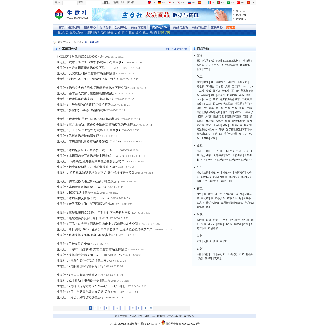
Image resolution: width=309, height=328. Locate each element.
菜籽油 (208, 258)
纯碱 (221, 129)
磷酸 (208, 125)
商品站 (154, 32)
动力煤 (247, 60)
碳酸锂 (231, 82)
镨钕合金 (220, 198)
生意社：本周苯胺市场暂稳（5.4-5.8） (82, 187)
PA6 (231, 150)
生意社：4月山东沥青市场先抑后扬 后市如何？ (88, 291)
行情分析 (106, 27)
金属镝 (200, 202)
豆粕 (241, 254)
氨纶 (223, 181)
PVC (205, 69)
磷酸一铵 (202, 107)
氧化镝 (205, 198)
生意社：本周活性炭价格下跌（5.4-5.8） (84, 198)
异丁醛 (230, 129)
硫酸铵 (205, 95)
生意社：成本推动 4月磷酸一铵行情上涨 (83, 280)
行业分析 (182, 48)
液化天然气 (212, 64)
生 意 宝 (240, 11)
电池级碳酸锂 (218, 82)
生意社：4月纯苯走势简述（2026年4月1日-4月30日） (92, 286)
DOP (199, 99)
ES (201, 2)
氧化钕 (249, 202)
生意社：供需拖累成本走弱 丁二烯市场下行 (86, 99)
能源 (200, 55)
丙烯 (218, 112)
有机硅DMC (203, 133)
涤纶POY (223, 159)
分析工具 (150, 315)
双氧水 (219, 120)
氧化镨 (200, 206)
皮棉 (206, 172)
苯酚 (199, 112)
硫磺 (199, 103)
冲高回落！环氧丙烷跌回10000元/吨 (80, 56)
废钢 (203, 224)
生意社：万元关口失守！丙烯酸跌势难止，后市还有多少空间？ (99, 223)
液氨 (238, 129)
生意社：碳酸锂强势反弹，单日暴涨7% (83, 218)
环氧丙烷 (232, 95)
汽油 (213, 60)
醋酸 (208, 90)
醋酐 (213, 95)
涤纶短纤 (214, 181)
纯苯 (199, 82)
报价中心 (90, 27)
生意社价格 (76, 32)
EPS (210, 159)
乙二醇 (236, 86)
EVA (203, 159)
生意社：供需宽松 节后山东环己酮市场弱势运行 (89, 119)
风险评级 (241, 15)
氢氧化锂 (242, 82)
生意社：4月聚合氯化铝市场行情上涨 (81, 260)
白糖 (206, 254)
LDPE (224, 150)
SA (230, 2)
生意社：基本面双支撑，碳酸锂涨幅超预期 (85, 93)
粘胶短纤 (240, 172)
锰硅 (208, 219)
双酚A (216, 90)
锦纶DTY (206, 176)
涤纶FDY (235, 159)
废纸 (215, 241)
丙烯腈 (223, 176)
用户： (58, 2)
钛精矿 (208, 116)
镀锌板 (228, 224)
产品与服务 (136, 315)
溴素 (215, 99)
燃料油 (237, 60)
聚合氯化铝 (238, 120)
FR (211, 2)
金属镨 (225, 202)
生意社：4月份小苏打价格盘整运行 (80, 297)
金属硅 (248, 194)
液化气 (225, 64)
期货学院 (164, 32)
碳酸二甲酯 (245, 107)
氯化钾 (248, 125)
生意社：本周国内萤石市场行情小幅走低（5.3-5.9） (91, 155)
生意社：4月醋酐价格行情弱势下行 (80, 266)
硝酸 (213, 138)
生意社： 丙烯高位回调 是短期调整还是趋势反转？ (90, 161)
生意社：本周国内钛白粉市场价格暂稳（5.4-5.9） (90, 141)
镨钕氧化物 (212, 202)
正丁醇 (235, 90)
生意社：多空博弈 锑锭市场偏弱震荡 (81, 110)
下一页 (148, 308)
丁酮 (214, 133)
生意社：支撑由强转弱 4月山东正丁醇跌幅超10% (89, 255)
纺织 (200, 167)
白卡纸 (224, 241)
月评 (173, 48)
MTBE (228, 60)
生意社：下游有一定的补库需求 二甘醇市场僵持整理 (92, 249)
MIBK (238, 112)
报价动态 (63, 32)
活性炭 (237, 133)
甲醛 (227, 107)
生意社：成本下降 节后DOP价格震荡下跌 (84, 62)
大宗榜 (88, 32)
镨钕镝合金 (236, 202)
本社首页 (63, 42)
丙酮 (245, 116)
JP (171, 2)
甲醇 (234, 107)
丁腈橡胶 (237, 155)
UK (151, 2)
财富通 (230, 27)
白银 (199, 194)
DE (161, 2)
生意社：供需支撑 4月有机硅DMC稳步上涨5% (87, 235)
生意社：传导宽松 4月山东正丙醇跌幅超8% (85, 203)
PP (198, 155)
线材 (245, 224)
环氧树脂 (245, 64)
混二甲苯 (228, 112)
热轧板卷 (235, 219)
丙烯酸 (210, 86)
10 (139, 308)
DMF (244, 86)
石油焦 (200, 64)
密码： (82, 2)
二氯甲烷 (247, 99)
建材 (200, 235)
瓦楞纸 (207, 241)
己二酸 (217, 103)
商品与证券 (199, 27)
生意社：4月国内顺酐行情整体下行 (80, 275)
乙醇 (200, 116)
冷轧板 (245, 219)
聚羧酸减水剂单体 (207, 129)
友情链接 (189, 315)
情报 (124, 32)
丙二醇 (219, 107)
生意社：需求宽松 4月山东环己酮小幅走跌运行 (88, 181)
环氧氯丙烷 (235, 125)
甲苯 (237, 99)
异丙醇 (248, 103)
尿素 (211, 107)
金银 (138, 32)
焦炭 (206, 60)
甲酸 (206, 82)
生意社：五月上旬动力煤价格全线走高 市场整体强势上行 (95, 124)
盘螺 (220, 224)
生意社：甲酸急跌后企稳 (74, 243)
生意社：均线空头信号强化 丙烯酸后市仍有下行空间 (92, 87)
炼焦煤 (234, 64)
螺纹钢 (238, 224)
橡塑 (200, 145)
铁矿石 (212, 224)
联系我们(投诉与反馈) (169, 315)
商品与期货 (180, 27)
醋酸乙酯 (219, 116)
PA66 (238, 150)
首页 (62, 27)
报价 (122, 2)
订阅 (115, 2)
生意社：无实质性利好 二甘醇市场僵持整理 (86, 73)
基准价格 (74, 27)
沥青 (199, 69)
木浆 (199, 241)
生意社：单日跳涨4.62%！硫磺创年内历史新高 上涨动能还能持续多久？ (105, 229)
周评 (168, 48)
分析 (117, 32)
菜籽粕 (221, 254)
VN (250, 2)
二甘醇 (219, 86)
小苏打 (221, 95)
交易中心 (217, 27)
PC (251, 150)
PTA (215, 176)
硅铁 (215, 219)
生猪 (199, 254)
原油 (131, 32)
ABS (245, 150)
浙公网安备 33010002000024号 (180, 322)
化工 (200, 76)
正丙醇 (217, 125)
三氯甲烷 (208, 120)
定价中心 (121, 27)
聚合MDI (208, 112)
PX (220, 133)
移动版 (130, 2)
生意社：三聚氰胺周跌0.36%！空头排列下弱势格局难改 (94, 212)
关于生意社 (121, 315)
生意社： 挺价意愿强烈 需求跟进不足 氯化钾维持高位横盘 (95, 172)
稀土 (145, 32)
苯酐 (245, 129)
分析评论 (76, 42)
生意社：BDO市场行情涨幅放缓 (78, 192)
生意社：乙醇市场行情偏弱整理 (78, 135)
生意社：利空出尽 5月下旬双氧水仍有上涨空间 (88, 79)
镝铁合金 (232, 198)
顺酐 (248, 95)
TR (240, 2)
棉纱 (199, 172)
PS (215, 159)
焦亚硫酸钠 (226, 99)
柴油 (220, 60)
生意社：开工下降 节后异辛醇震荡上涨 (83, 130)
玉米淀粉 (232, 254)
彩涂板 (200, 219)
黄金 (210, 194)
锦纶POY (228, 172)
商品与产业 (159, 27)
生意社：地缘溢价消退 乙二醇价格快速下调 (86, 167)
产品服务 (241, 18)
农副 (200, 248)
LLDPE (207, 150)
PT (220, 2)
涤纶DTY (247, 159)
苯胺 (241, 95)
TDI (245, 133)
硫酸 (229, 116)
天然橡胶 (218, 155)
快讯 (96, 32)
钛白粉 (207, 99)
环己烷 (238, 103)
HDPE (216, 150)
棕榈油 (250, 254)
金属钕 (247, 198)
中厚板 (224, 219)
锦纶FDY (216, 172)
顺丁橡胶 (206, 155)
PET (199, 150)
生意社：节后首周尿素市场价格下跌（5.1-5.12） (89, 67)
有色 (200, 188)
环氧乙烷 (228, 103)
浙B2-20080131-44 (150, 323)
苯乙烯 (244, 90)
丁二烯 (207, 103)
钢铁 (200, 214)
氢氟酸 (225, 90)
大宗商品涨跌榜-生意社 (71, 14)
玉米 (213, 254)
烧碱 (227, 86)
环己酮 (237, 116)
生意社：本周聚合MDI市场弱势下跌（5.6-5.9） (88, 150)
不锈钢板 (229, 194)
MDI (225, 125)
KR (181, 2)
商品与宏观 (138, 27)
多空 (110, 32)
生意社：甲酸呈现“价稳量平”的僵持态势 (84, 104)
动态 (103, 32)
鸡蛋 (200, 258)
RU (191, 2)
